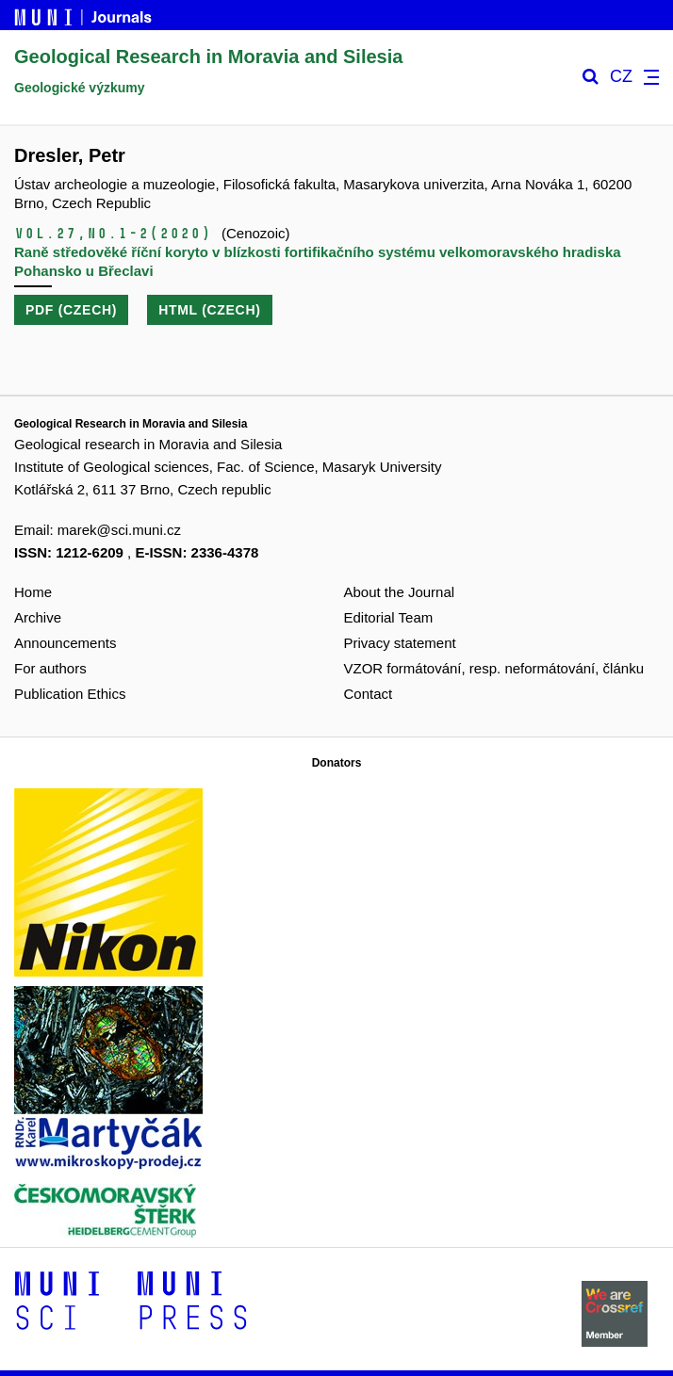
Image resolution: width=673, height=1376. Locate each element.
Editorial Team (389, 617)
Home (33, 592)
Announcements (65, 643)
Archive (37, 617)
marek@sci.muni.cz (119, 530)
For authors (50, 668)
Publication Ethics (69, 694)
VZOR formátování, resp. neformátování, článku (494, 668)
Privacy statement (400, 643)
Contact (368, 694)
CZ (621, 77)
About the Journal (399, 592)
